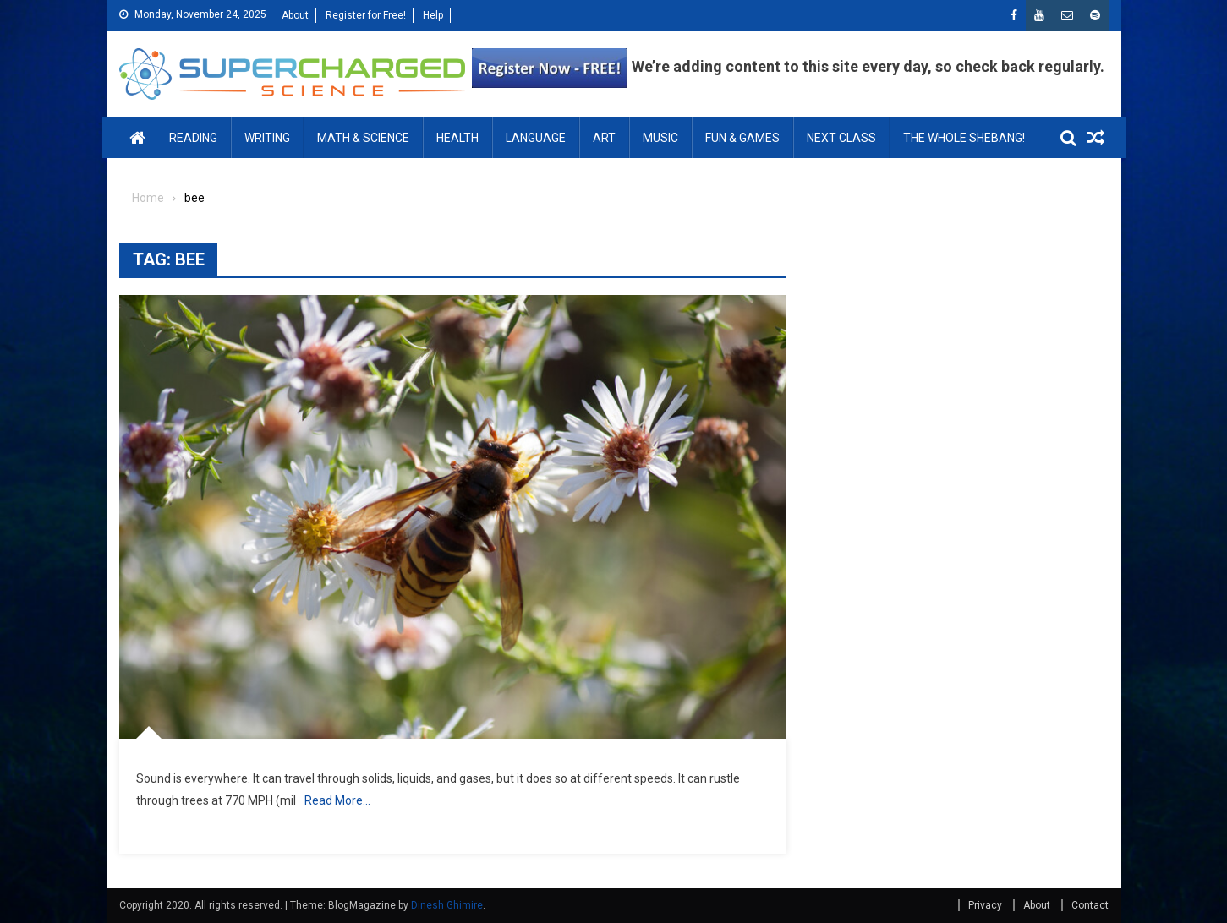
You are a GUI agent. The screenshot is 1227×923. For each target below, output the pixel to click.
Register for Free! (366, 15)
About (295, 15)
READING (193, 138)
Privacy (985, 905)
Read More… (337, 800)
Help (433, 15)
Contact (1090, 905)
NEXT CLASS (841, 138)
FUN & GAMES (742, 138)
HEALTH (457, 138)
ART (604, 138)
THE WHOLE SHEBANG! (964, 138)
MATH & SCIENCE (363, 138)
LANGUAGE (536, 138)
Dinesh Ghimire (447, 905)
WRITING (267, 138)
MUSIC (660, 138)
